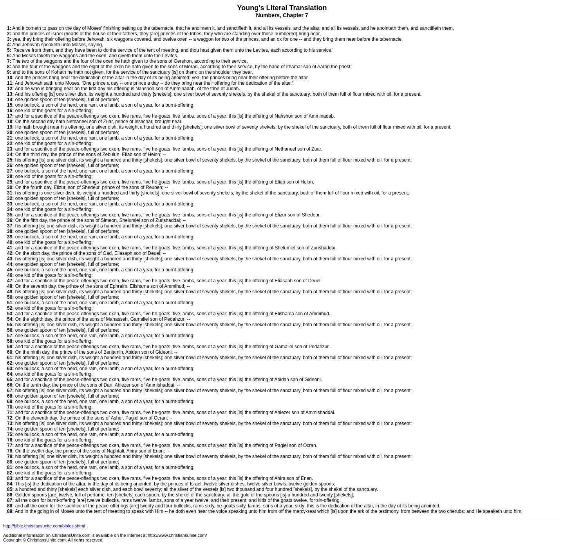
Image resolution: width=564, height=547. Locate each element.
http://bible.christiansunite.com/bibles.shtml (44, 525)
